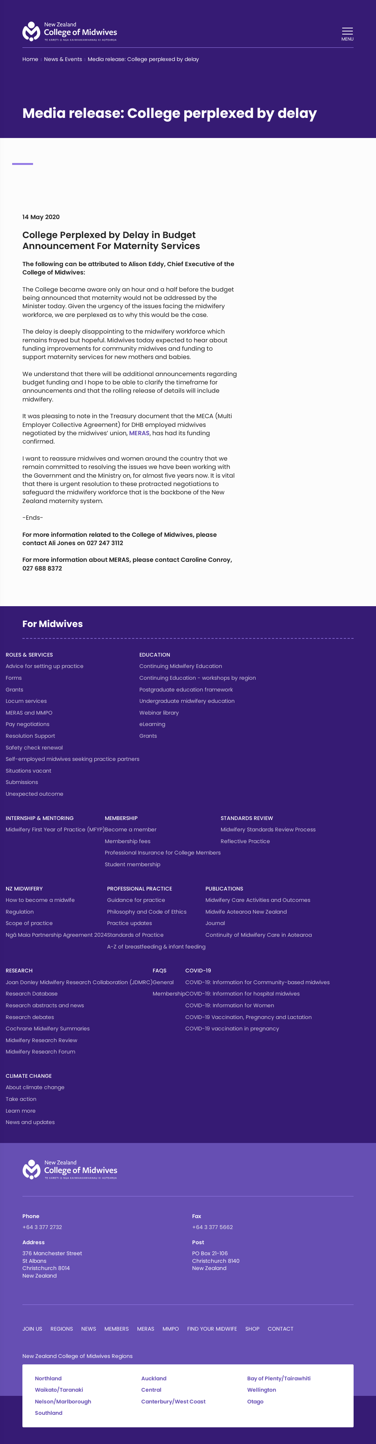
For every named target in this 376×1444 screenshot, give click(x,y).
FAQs (159, 970)
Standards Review (247, 818)
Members (116, 1329)
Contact (281, 1329)
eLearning (152, 724)
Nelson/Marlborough (63, 1401)
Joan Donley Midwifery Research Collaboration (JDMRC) (79, 982)
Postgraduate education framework (186, 689)
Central (151, 1390)
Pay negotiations (27, 724)
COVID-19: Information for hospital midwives (242, 993)
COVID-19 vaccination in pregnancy (232, 1028)
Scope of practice (29, 923)
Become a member (130, 829)
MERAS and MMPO (29, 713)
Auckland (153, 1378)
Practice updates (129, 923)
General (163, 982)
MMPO (171, 1329)
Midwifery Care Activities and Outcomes (257, 900)
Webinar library (159, 713)
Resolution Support (30, 736)
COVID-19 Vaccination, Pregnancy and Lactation (248, 1017)
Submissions (22, 782)
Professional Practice (139, 888)
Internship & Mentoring (40, 818)
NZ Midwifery (24, 888)
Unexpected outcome (34, 794)
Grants (14, 689)
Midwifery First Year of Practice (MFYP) (55, 829)
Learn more (21, 1111)
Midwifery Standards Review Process (268, 829)
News (88, 1329)
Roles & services (29, 655)
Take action (21, 1099)
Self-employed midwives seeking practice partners (72, 759)
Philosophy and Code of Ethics (146, 912)
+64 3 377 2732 (42, 1227)
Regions (62, 1329)
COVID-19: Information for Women (229, 1005)
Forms (14, 678)
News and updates (30, 1122)
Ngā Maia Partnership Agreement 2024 (56, 935)
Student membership (132, 864)
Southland (48, 1413)
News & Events (63, 59)
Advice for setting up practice (45, 666)
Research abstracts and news (45, 1005)
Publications (224, 888)
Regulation (20, 912)
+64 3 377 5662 (212, 1227)
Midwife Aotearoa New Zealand (246, 912)
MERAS (139, 433)
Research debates (30, 1017)
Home (30, 59)
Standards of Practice (135, 935)
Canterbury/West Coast (173, 1401)
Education (154, 655)
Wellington (261, 1390)
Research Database (32, 993)
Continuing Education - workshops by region (197, 678)
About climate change (35, 1087)
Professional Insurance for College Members (163, 852)
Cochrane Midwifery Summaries (48, 1028)
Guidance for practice (136, 900)
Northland (48, 1378)
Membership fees (127, 841)
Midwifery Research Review (41, 1040)
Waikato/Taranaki (59, 1390)
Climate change (29, 1076)
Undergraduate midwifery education (187, 701)
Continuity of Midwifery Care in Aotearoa (258, 935)
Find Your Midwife (212, 1329)
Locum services (26, 701)
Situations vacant (28, 771)
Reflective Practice (245, 841)
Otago (255, 1401)
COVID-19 (198, 970)
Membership (121, 818)
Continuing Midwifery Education (180, 666)
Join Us (32, 1329)
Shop (252, 1329)
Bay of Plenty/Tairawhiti (279, 1378)
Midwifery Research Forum (40, 1051)
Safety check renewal (34, 747)
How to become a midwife (40, 900)
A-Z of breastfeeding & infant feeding (156, 946)
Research (19, 970)
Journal (215, 923)
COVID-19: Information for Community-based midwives (257, 982)
